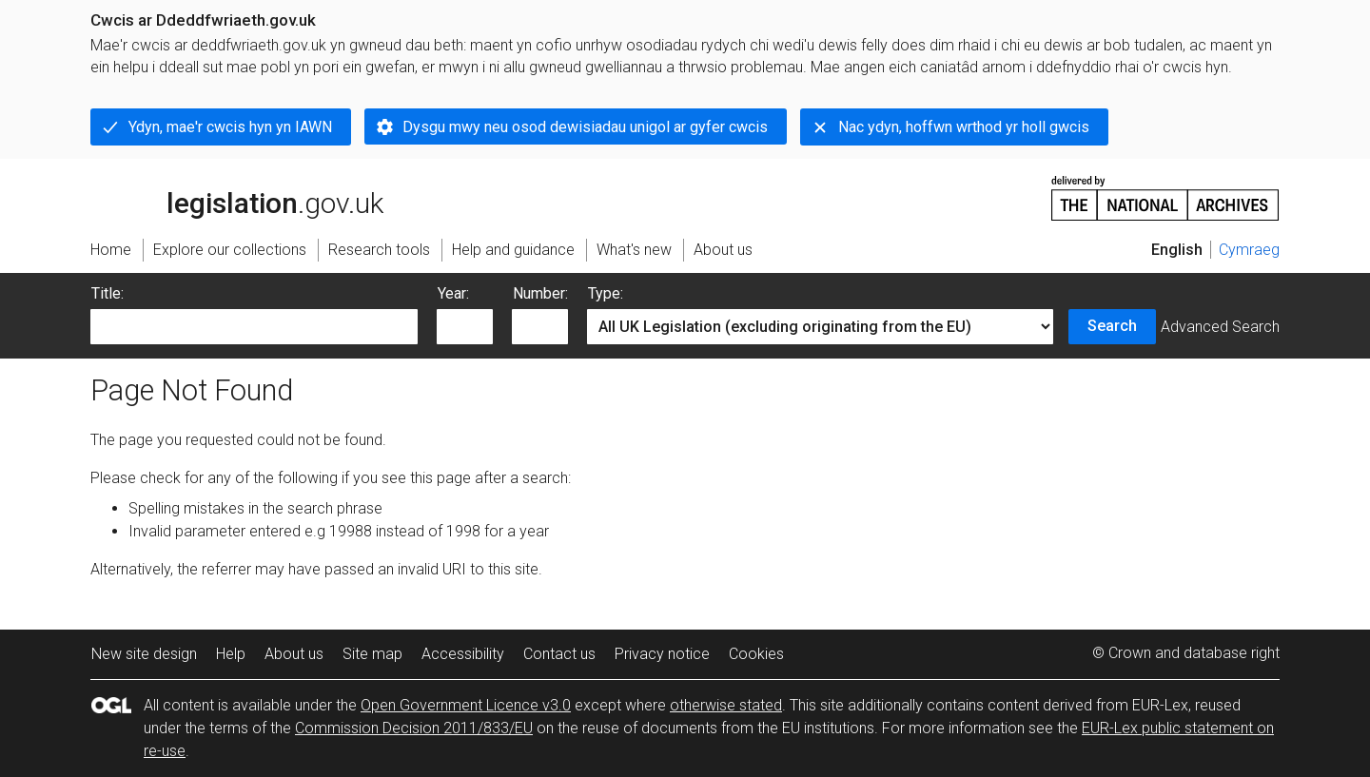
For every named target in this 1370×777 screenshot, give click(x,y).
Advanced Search (1220, 327)
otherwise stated (726, 705)
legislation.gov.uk (236, 196)
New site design (144, 654)
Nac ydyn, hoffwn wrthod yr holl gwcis (963, 127)
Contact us (559, 654)
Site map (372, 654)
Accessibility (462, 654)
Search (1112, 326)
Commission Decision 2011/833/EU (414, 728)
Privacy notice (662, 654)
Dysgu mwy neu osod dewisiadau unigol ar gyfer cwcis (585, 127)
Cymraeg (1249, 250)
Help (230, 654)
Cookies (756, 654)
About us (293, 654)
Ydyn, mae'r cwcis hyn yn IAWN (230, 127)
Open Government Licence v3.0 (466, 705)
